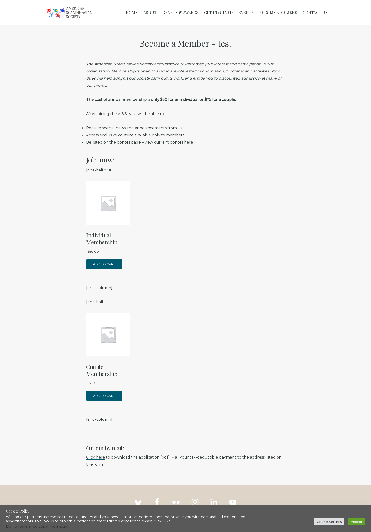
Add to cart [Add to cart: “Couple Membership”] (104, 395)
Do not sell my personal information (38, 526)
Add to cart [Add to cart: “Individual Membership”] (104, 264)
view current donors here (169, 142)
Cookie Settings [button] (329, 521)
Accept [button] (356, 521)
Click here (95, 457)
